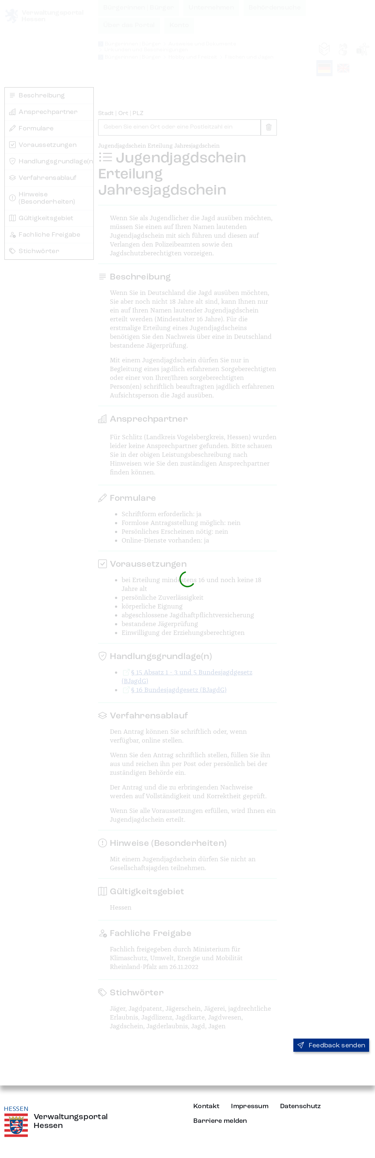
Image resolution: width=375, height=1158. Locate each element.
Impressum (249, 1106)
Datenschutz (300, 1106)
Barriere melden (220, 1121)
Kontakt (206, 1106)
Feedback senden (331, 1045)
